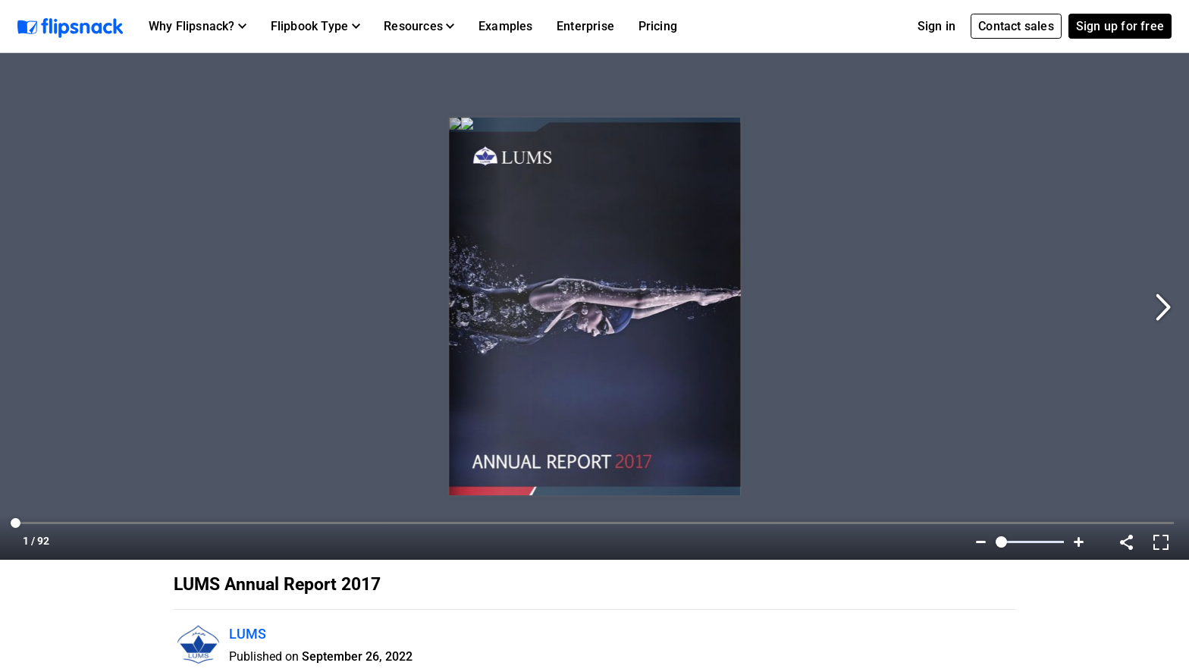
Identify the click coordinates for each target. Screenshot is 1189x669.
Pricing (657, 26)
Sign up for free (1120, 26)
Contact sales (1016, 26)
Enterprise (585, 26)
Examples (505, 26)
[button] (197, 26)
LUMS (247, 634)
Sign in (936, 26)
